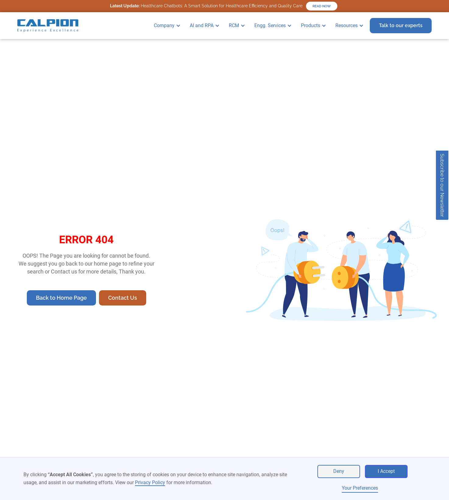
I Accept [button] (386, 471)
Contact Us (122, 298)
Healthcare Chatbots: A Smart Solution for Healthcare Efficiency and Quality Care (206, 5)
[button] (169, 26)
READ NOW (322, 6)
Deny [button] (338, 471)
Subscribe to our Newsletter (442, 185)
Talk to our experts (400, 25)
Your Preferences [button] (360, 488)
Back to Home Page (61, 298)
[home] (47, 25)
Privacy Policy (150, 482)
